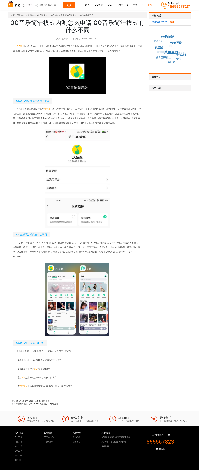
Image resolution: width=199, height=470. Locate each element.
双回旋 (172, 62)
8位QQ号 (18, 451)
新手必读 (123, 4)
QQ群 (111, 4)
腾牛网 (47, 109)
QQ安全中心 (49, 437)
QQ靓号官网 (49, 442)
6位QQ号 (18, 442)
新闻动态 (31, 15)
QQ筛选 (99, 4)
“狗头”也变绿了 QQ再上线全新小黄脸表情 (32, 401)
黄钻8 (168, 59)
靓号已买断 (162, 57)
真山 (170, 37)
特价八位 (158, 41)
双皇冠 (159, 47)
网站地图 (105, 446)
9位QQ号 (18, 455)
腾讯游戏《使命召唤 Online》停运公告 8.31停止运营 (37, 404)
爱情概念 (160, 52)
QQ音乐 (21, 46)
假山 (170, 47)
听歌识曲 (23, 386)
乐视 (23, 377)
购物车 (151, 4)
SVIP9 (178, 41)
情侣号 (181, 54)
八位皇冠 (172, 51)
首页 (87, 4)
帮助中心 (138, 4)
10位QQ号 (19, 460)
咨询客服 (160, 449)
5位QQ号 (18, 437)
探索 (36, 368)
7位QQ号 (18, 446)
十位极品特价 (180, 56)
